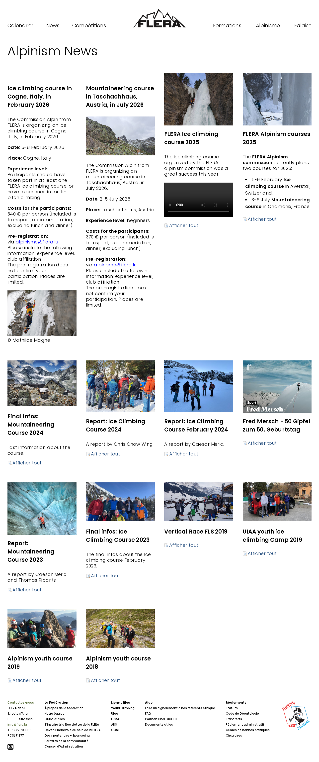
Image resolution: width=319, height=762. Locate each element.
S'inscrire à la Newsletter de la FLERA (72, 724)
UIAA (114, 713)
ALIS (114, 724)
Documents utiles (159, 724)
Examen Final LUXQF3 (161, 719)
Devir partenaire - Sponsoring (67, 735)
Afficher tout (183, 225)
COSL (115, 730)
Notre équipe (55, 713)
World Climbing (123, 708)
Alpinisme (268, 25)
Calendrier (20, 25)
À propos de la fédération (64, 708)
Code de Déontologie (242, 713)
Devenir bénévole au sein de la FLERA (72, 730)
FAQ (148, 713)
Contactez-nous (20, 702)
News (52, 25)
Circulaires (234, 735)
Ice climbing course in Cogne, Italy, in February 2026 (39, 97)
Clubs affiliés (55, 719)
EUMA (115, 719)
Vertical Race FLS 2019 (195, 532)
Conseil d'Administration (64, 746)
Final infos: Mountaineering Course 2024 (31, 425)
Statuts (232, 708)
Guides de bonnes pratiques (248, 730)
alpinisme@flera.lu (115, 265)
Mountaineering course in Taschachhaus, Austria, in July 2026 (120, 97)
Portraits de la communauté (66, 741)
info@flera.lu (17, 724)
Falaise (303, 25)
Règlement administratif (245, 724)
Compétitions (89, 25)
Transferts (234, 719)
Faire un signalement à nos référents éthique (180, 708)
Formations (227, 25)
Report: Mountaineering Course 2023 (31, 552)
